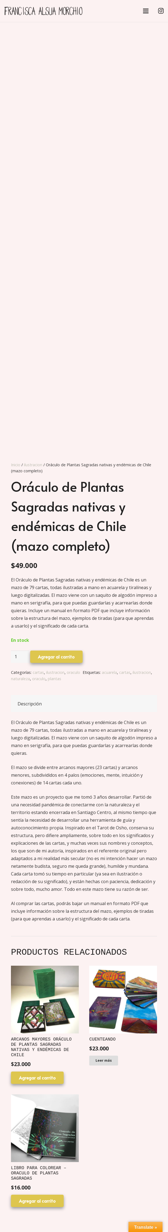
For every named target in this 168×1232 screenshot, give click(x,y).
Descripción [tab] (30, 704)
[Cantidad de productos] (20, 657)
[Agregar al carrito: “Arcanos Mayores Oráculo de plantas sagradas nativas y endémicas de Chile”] (37, 1078)
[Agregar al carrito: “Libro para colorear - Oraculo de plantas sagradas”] (37, 1201)
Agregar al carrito (56, 657)
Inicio (15, 464)
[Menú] (145, 11)
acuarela (109, 672)
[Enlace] (43, 11)
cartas (38, 672)
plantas (54, 678)
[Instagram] (161, 11)
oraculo (73, 672)
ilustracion (33, 464)
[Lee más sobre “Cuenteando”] (103, 1061)
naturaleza (20, 678)
